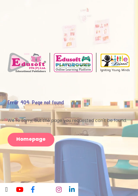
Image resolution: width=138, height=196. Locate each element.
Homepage (31, 139)
